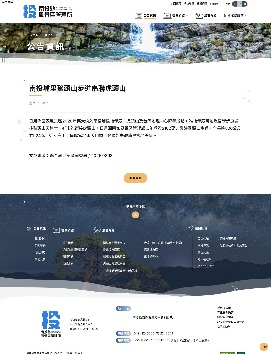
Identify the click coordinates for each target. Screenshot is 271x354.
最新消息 (40, 234)
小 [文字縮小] (234, 3)
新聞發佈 (40, 241)
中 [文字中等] (240, 3)
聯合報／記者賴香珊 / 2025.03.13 (81, 151)
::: (171, 4)
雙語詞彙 (202, 4)
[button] (175, 13)
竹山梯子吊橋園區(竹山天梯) (120, 262)
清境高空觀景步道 (114, 234)
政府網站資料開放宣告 (233, 241)
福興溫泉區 (151, 241)
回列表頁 (135, 174)
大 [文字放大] (245, 3)
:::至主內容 (6, 2)
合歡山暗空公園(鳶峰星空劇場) (163, 234)
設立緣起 (67, 234)
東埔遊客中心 (152, 248)
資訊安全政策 (206, 262)
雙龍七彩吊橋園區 (114, 248)
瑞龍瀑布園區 (111, 241)
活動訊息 (40, 248)
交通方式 (67, 255)
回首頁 (177, 4)
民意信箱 (203, 234)
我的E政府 (223, 318)
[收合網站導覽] (135, 207)
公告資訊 (47, 31)
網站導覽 (189, 4)
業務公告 (40, 255)
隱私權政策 (205, 255)
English (214, 4)
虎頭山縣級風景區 (114, 255)
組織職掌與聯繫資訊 (74, 241)
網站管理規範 (228, 234)
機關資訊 (67, 248)
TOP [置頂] (264, 347)
